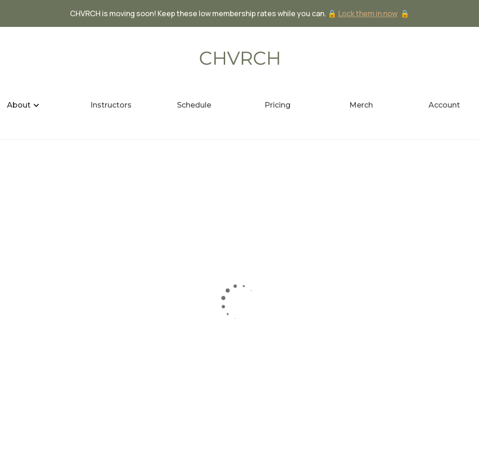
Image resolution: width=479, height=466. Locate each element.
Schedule (194, 105)
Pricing (277, 105)
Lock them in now (367, 13)
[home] (239, 58)
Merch (361, 105)
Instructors (111, 105)
